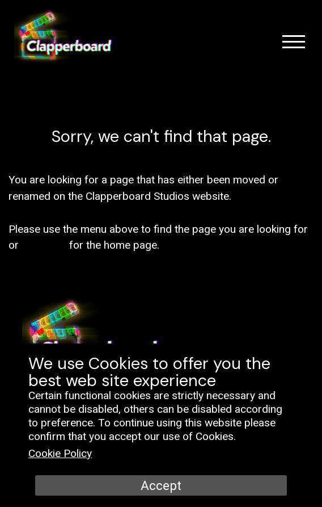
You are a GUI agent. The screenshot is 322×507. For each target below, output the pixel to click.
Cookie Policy (60, 453)
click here (44, 245)
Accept (161, 485)
